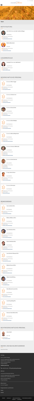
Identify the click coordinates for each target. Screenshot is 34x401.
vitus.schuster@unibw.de (7, 296)
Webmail (14, 399)
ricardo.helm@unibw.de (6, 115)
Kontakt (3, 398)
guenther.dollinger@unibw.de (7, 38)
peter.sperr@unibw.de (6, 193)
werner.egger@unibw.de (6, 89)
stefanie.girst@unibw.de (6, 102)
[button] (32, 5)
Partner (2, 390)
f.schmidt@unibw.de (6, 284)
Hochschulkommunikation (27, 398)
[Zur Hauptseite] (1, 5)
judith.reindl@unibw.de (6, 69)
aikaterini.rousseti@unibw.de (7, 272)
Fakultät (2, 392)
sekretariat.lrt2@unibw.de (7, 50)
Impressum (9, 398)
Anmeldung (19, 399)
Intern (32, 0)
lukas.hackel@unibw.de (6, 338)
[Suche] (30, 0)
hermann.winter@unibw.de (7, 320)
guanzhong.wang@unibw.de (7, 308)
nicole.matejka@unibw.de (7, 128)
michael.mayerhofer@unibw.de (8, 141)
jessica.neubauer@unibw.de (7, 237)
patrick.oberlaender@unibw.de (7, 249)
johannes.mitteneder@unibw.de (8, 155)
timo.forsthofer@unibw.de (7, 213)
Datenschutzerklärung (16, 398)
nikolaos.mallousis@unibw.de (7, 225)
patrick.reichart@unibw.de (7, 168)
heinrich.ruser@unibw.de (7, 180)
